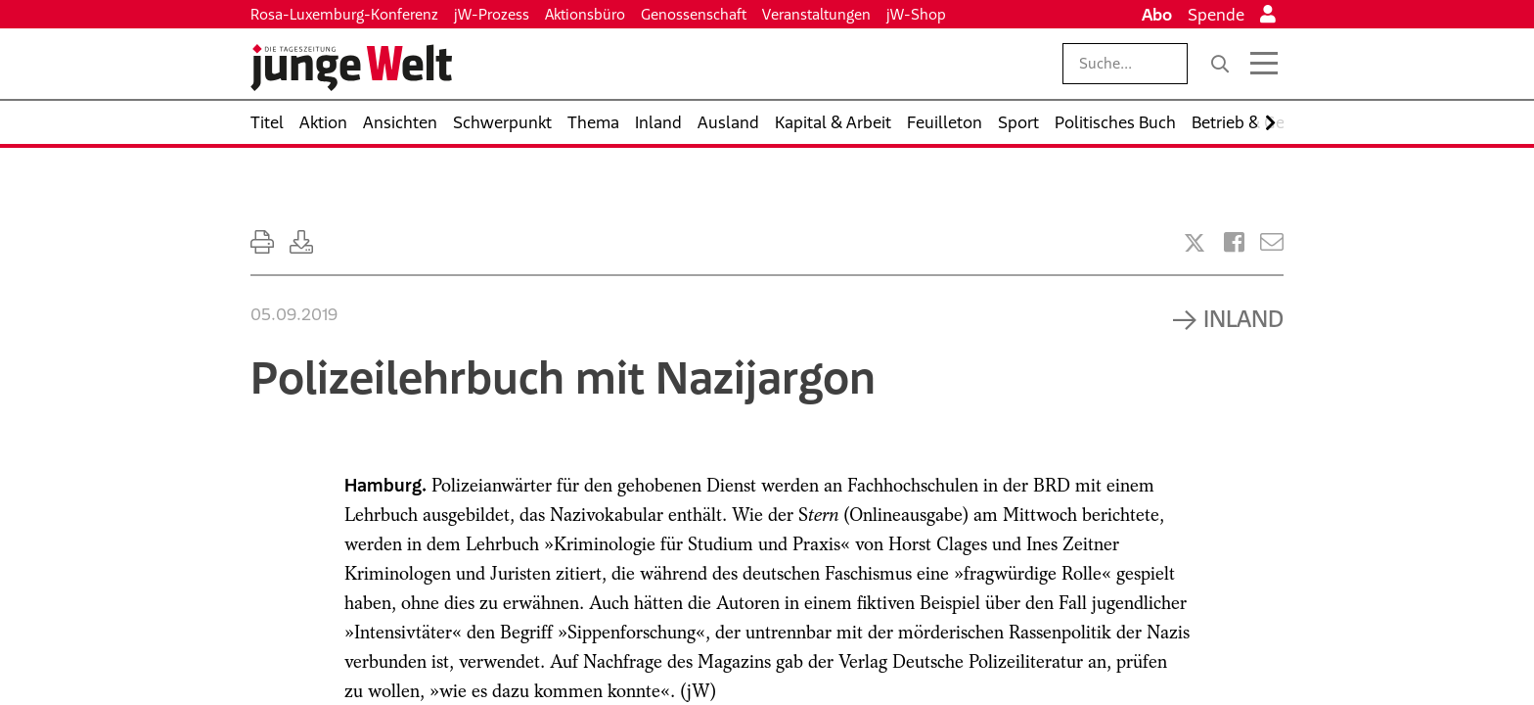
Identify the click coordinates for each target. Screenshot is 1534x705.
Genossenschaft (693, 14)
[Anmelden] (1268, 14)
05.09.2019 (294, 314)
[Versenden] (1272, 242)
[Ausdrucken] (262, 242)
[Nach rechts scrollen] (1270, 123)
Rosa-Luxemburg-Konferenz (344, 14)
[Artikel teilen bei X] (1194, 243)
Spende (1216, 14)
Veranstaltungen (816, 14)
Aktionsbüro (585, 14)
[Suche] (1220, 63)
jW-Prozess (491, 14)
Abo (1157, 14)
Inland (1243, 318)
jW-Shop (916, 14)
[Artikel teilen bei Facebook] (1234, 242)
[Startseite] (351, 67)
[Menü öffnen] (1264, 63)
